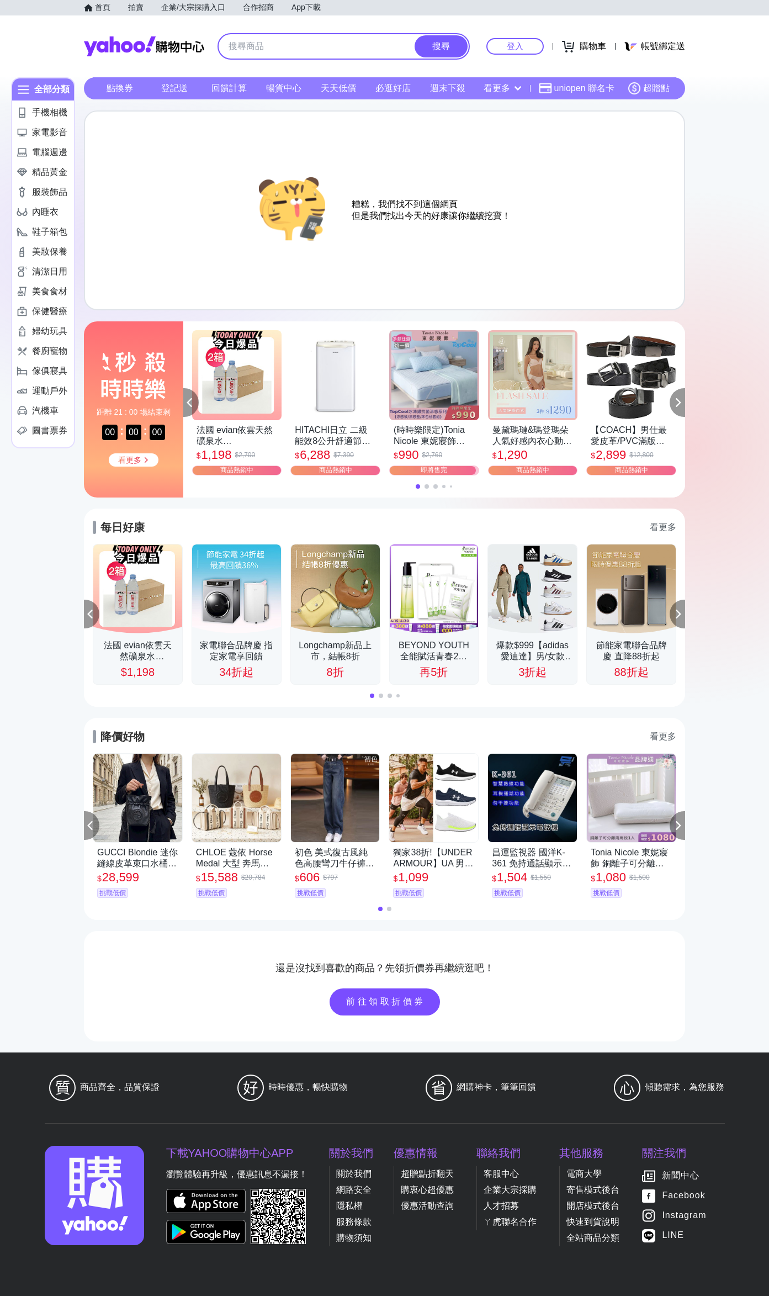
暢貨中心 (283, 88)
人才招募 (501, 1205)
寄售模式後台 (592, 1189)
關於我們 (354, 1173)
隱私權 (349, 1205)
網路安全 (354, 1189)
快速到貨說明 (592, 1221)
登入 (515, 46)
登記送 (174, 88)
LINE (673, 1235)
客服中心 (501, 1173)
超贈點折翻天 (427, 1173)
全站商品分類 (592, 1237)
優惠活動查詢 (427, 1205)
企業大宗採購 (510, 1189)
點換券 (120, 88)
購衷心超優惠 (427, 1189)
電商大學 (584, 1173)
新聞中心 (680, 1176)
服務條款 (354, 1221)
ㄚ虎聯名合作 (510, 1221)
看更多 (502, 88)
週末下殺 (447, 88)
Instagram (684, 1215)
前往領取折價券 (386, 1001)
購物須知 (354, 1237)
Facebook (683, 1195)
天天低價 (338, 88)
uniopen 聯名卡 (576, 88)
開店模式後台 (592, 1205)
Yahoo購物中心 (144, 46)
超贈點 (649, 88)
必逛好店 (393, 88)
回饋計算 (229, 88)
